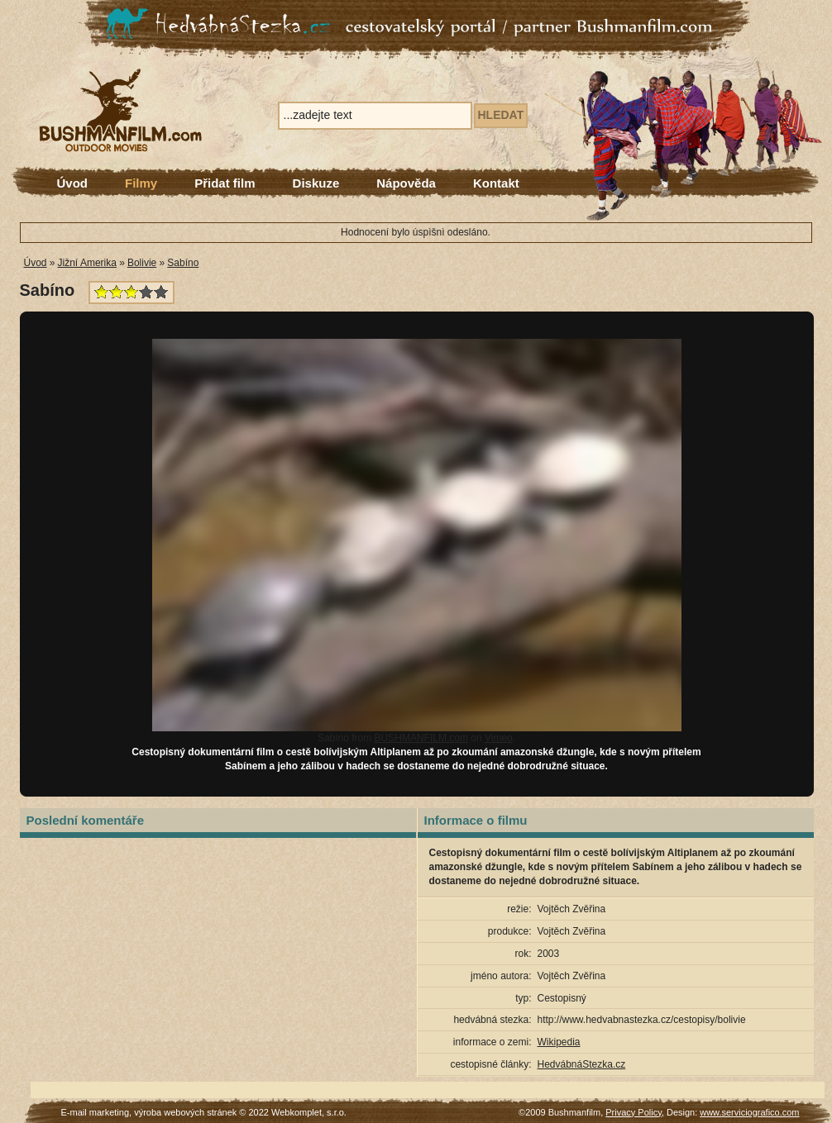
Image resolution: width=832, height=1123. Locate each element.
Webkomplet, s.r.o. (309, 1112)
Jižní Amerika (87, 263)
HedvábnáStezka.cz (582, 1064)
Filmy (141, 183)
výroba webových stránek (185, 1112)
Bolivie (141, 263)
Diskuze (316, 183)
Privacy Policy (633, 1112)
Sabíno (182, 263)
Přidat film (224, 183)
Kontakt (496, 183)
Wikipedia (559, 1042)
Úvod (72, 183)
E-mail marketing (95, 1112)
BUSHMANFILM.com (421, 738)
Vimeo (499, 738)
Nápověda (406, 183)
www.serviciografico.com (749, 1112)
